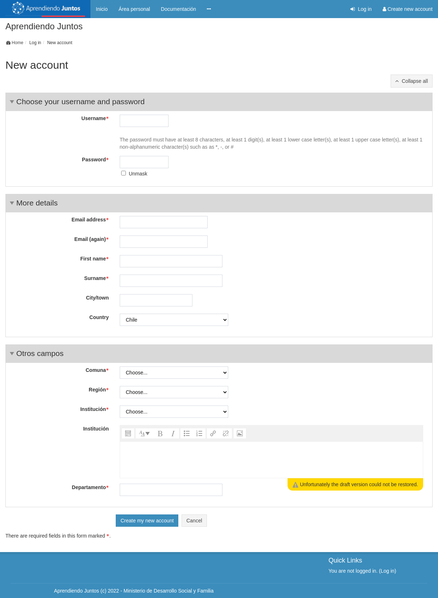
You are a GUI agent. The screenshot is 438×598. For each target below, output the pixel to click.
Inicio (102, 9)
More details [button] (37, 203)
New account (59, 42)
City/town (97, 298)
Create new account (408, 9)
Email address (90, 219)
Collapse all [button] (415, 81)
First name (94, 259)
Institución (94, 409)
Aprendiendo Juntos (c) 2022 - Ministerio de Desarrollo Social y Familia (133, 591)
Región (99, 390)
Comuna (97, 370)
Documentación (178, 9)
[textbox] (271, 460)
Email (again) (92, 239)
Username (95, 118)
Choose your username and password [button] (80, 101)
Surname (96, 278)
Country (99, 317)
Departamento (90, 487)
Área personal (134, 9)
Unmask (138, 174)
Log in (361, 9)
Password (95, 159)
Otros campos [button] (40, 353)
